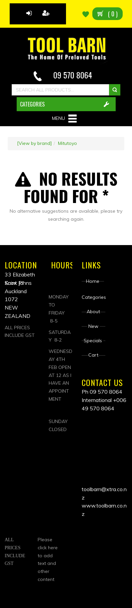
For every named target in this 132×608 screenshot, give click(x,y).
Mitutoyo (67, 143)
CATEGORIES (32, 104)
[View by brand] (34, 143)
